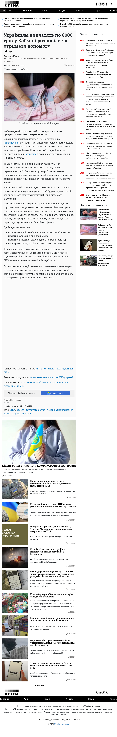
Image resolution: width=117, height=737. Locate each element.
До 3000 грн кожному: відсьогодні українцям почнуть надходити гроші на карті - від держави (99, 85)
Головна (27, 10)
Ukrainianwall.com (61, 733)
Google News (55, 402)
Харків (113, 10)
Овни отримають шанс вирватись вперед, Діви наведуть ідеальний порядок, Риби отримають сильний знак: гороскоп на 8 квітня (100, 99)
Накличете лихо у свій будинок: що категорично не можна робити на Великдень (100, 42)
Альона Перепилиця (17, 65)
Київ (44, 10)
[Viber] (15, 52)
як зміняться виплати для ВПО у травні (51, 386)
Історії (96, 10)
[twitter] (103, 4)
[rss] (106, 4)
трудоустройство (35, 419)
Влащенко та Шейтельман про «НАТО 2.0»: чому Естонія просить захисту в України (100, 165)
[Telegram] (10, 52)
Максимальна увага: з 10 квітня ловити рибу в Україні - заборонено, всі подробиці (99, 155)
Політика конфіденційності (48, 728)
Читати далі (39, 694)
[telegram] (99, 4)
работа (20, 419)
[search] (112, 4)
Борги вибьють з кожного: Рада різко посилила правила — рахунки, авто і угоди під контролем (99, 63)
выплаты (8, 422)
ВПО (12, 419)
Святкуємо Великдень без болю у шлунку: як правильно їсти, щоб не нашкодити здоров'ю (100, 52)
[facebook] (96, 4)
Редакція (66, 728)
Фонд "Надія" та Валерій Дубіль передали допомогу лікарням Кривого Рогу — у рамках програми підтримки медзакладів (100, 186)
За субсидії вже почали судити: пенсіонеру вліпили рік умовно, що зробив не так (99, 146)
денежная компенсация (60, 419)
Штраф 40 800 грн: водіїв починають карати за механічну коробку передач (84, 25)
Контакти (76, 728)
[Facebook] (6, 52)
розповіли (30, 154)
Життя (79, 10)
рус (10, 10)
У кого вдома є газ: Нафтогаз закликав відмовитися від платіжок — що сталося (98, 197)
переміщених (11, 143)
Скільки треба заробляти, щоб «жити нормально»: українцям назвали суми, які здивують (29, 25)
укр (3, 10)
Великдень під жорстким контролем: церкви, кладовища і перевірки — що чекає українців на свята (84, 20)
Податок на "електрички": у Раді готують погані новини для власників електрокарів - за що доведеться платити (99, 113)
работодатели (23, 422)
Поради (61, 10)
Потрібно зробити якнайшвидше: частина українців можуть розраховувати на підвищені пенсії (100, 175)
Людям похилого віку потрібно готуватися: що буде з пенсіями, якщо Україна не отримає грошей (100, 136)
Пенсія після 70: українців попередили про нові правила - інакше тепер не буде (27, 20)
